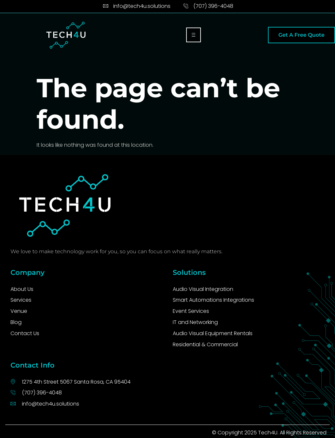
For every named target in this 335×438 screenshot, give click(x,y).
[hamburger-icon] (193, 35)
